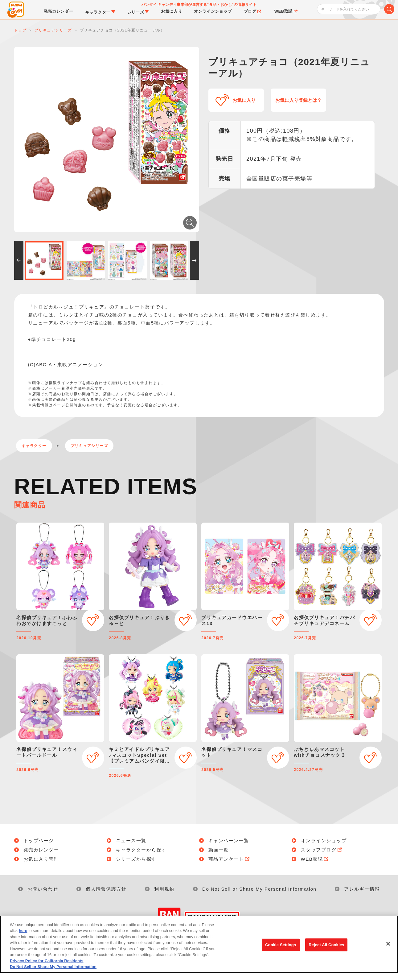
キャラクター (34, 446)
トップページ (38, 840)
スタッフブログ (322, 849)
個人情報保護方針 (106, 889)
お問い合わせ (42, 889)
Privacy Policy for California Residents (46, 963)
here (23, 933)
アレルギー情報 (362, 889)
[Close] (388, 946)
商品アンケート (229, 859)
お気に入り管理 (41, 859)
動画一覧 (218, 849)
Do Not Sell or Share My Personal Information (259, 889)
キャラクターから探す (141, 849)
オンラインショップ (324, 840)
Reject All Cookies (326, 947)
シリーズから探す (136, 859)
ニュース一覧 (131, 840)
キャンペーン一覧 (228, 840)
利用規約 (164, 889)
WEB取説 (315, 859)
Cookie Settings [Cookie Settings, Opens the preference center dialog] (280, 947)
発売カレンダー (41, 849)
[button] (18, 260)
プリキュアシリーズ (89, 446)
